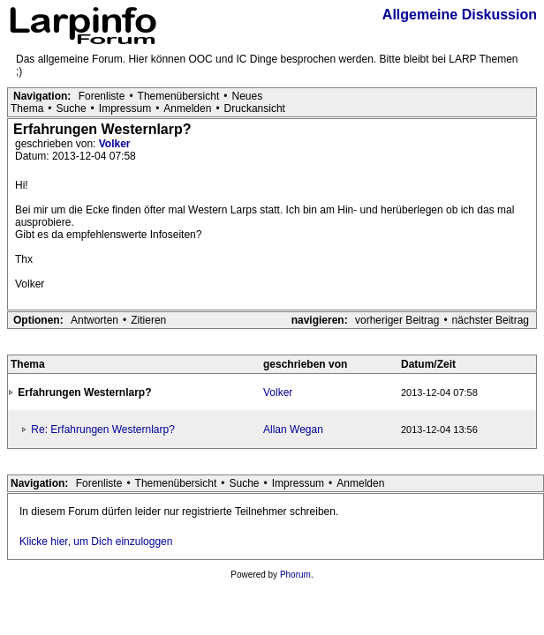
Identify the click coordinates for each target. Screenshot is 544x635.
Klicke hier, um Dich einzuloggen (95, 541)
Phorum (295, 574)
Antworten (94, 320)
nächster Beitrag (490, 320)
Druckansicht (254, 108)
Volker (115, 144)
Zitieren (148, 320)
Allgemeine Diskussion (459, 14)
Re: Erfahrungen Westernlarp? (103, 429)
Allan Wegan (293, 429)
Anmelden (187, 108)
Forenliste (102, 96)
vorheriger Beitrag (397, 320)
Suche (72, 108)
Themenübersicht (179, 96)
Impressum (125, 108)
